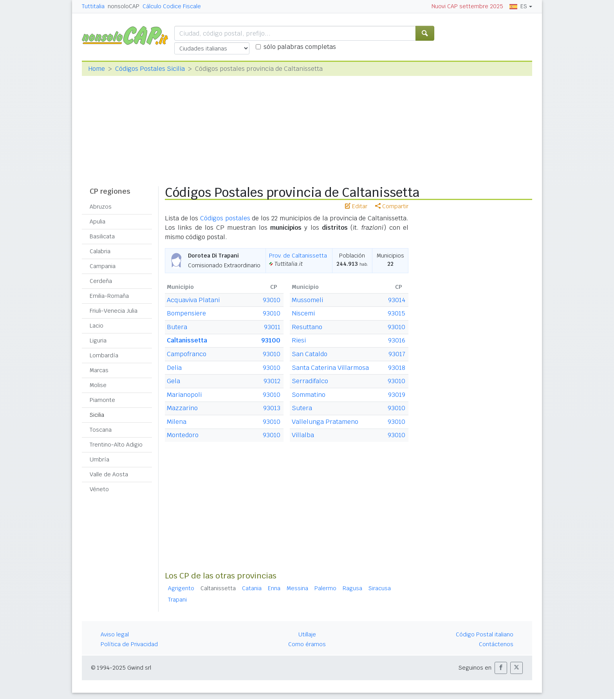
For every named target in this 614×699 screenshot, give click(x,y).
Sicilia (97, 414)
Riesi (299, 340)
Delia (174, 368)
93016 (396, 340)
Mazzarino (182, 408)
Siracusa (379, 588)
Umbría (99, 459)
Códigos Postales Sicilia (150, 69)
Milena (176, 422)
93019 (396, 395)
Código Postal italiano (484, 634)
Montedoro (183, 435)
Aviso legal (115, 634)
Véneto (99, 489)
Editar (356, 206)
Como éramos (307, 644)
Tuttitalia (93, 6)
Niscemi (303, 313)
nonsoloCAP (123, 6)
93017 (396, 354)
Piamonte (102, 400)
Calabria (100, 251)
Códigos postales (225, 218)
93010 (271, 300)
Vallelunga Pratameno (325, 422)
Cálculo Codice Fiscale (172, 6)
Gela (173, 381)
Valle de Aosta (109, 474)
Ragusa (352, 588)
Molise (98, 385)
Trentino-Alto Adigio (116, 444)
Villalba (303, 435)
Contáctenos (496, 644)
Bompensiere (186, 313)
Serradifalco (310, 381)
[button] (501, 668)
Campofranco (186, 354)
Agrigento (181, 588)
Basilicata (102, 236)
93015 (396, 313)
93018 (396, 368)
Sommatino (308, 395)
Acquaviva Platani (193, 300)
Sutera (302, 408)
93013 (271, 408)
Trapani (177, 599)
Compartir (391, 206)
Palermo (325, 588)
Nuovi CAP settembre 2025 (467, 6)
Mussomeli (307, 300)
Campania (103, 266)
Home (96, 69)
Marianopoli (184, 395)
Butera (177, 327)
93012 (272, 381)
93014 (396, 300)
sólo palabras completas (300, 47)
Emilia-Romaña (109, 295)
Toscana (101, 429)
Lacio (96, 325)
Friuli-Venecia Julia (113, 310)
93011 (272, 327)
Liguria (98, 340)
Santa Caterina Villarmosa (330, 368)
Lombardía (104, 355)
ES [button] (518, 6)
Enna (274, 588)
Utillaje (307, 634)
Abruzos (101, 206)
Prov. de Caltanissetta (298, 255)
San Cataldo (309, 354)
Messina (297, 588)
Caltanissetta (187, 340)
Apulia (97, 221)
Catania (252, 588)
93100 (270, 340)
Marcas (99, 370)
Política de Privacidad (129, 644)
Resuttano (307, 327)
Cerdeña (101, 281)
